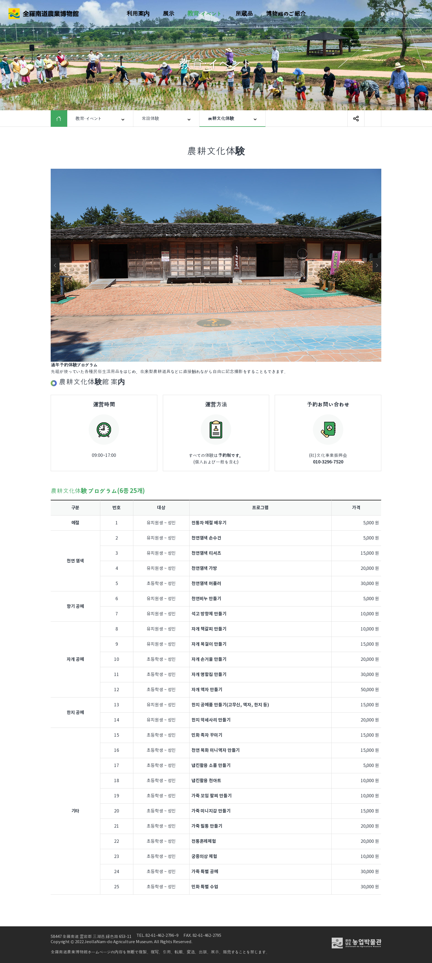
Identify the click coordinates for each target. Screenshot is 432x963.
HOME (63, 118)
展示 (168, 13)
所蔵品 (244, 13)
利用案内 (138, 13)
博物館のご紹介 (286, 13)
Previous (55, 265)
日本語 (392, 14)
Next (376, 265)
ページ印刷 (372, 118)
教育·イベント (204, 13)
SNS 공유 (356, 118)
